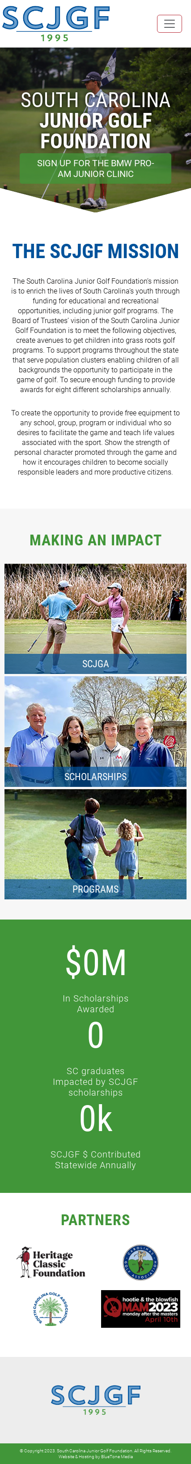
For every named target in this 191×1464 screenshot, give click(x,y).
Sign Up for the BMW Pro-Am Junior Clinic (95, 168)
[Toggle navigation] (169, 24)
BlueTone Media (117, 1456)
